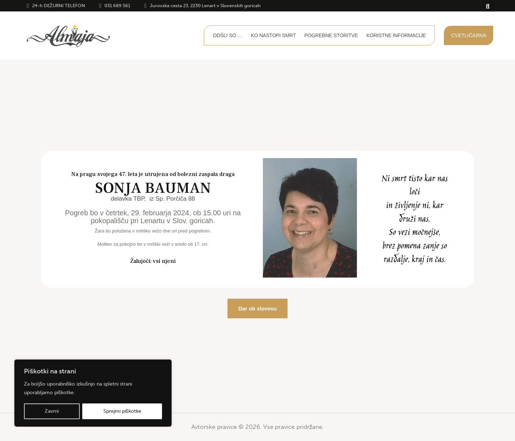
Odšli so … (227, 35)
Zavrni (52, 411)
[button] (488, 7)
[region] (93, 393)
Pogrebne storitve (331, 35)
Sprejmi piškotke (122, 411)
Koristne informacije (396, 35)
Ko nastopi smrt (273, 35)
